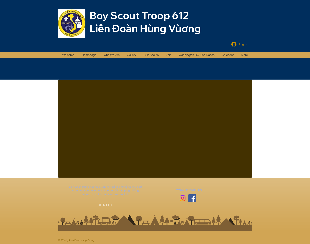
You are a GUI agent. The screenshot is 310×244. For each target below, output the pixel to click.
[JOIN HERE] (106, 205)
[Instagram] (182, 198)
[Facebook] (192, 198)
